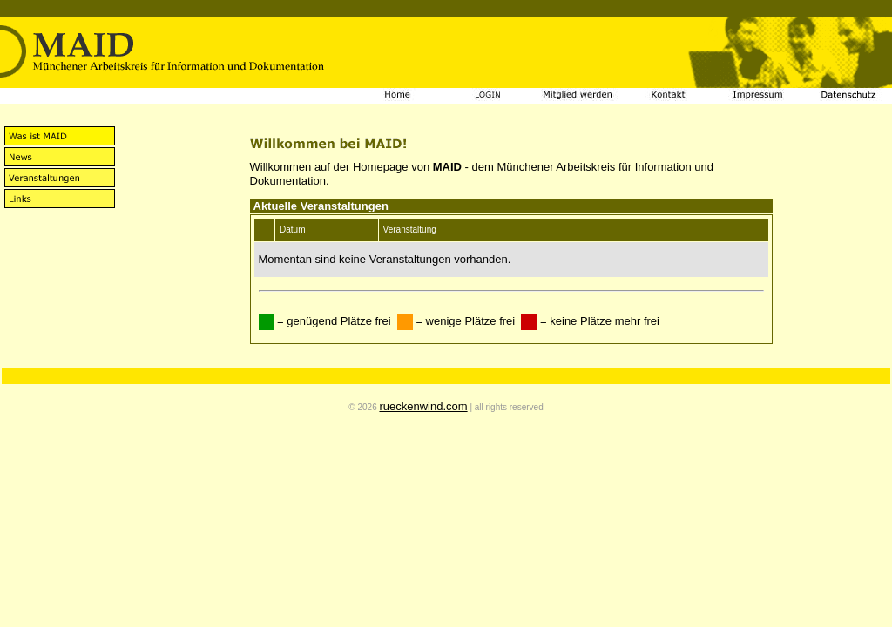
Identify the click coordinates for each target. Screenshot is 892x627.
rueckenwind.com (423, 406)
